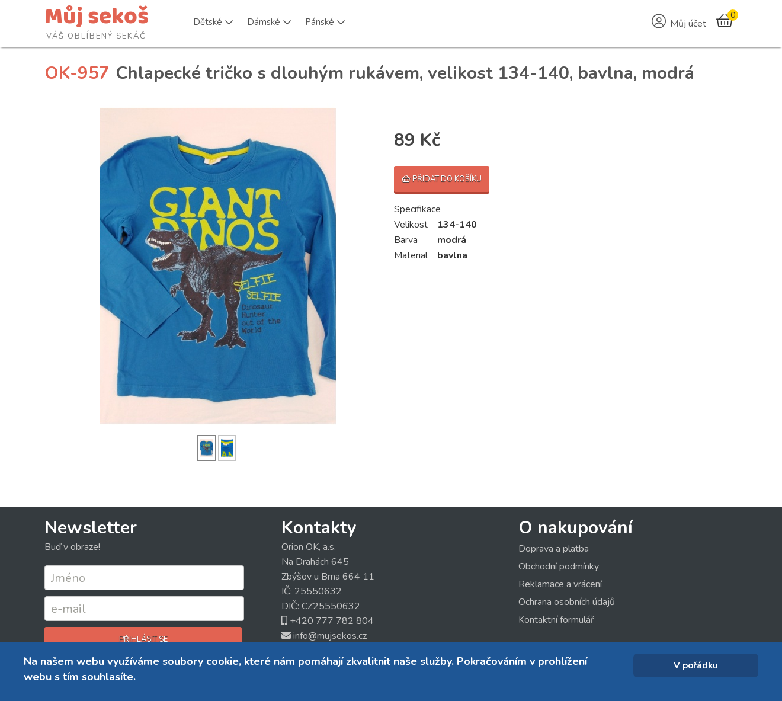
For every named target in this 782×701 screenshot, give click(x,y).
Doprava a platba (553, 548)
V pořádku (696, 665)
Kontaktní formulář (556, 619)
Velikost (411, 224)
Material (411, 255)
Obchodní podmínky (558, 566)
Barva (406, 240)
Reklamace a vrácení (560, 584)
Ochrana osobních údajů (566, 602)
